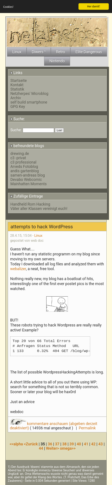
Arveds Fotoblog (24, 166)
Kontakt (17, 85)
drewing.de (19, 153)
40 (79, 444)
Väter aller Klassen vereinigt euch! (38, 208)
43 (100, 444)
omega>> (67, 448)
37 (57, 444)
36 (50, 444)
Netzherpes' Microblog (29, 93)
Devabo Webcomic (26, 179)
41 (86, 444)
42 (93, 444)
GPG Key (17, 106)
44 (41, 448)
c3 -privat (18, 158)
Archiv (15, 98)
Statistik (17, 89)
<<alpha (17, 444)
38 (64, 444)
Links (16, 72)
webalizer (18, 268)
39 (71, 444)
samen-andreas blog (27, 175)
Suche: (17, 119)
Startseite (18, 80)
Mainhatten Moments (28, 184)
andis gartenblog (24, 171)
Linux (38, 235)
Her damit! (93, 6)
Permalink (87, 428)
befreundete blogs (27, 145)
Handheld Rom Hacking (30, 204)
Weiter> (53, 448)
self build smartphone (28, 102)
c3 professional (23, 162)
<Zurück (31, 444)
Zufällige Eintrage (26, 196)
